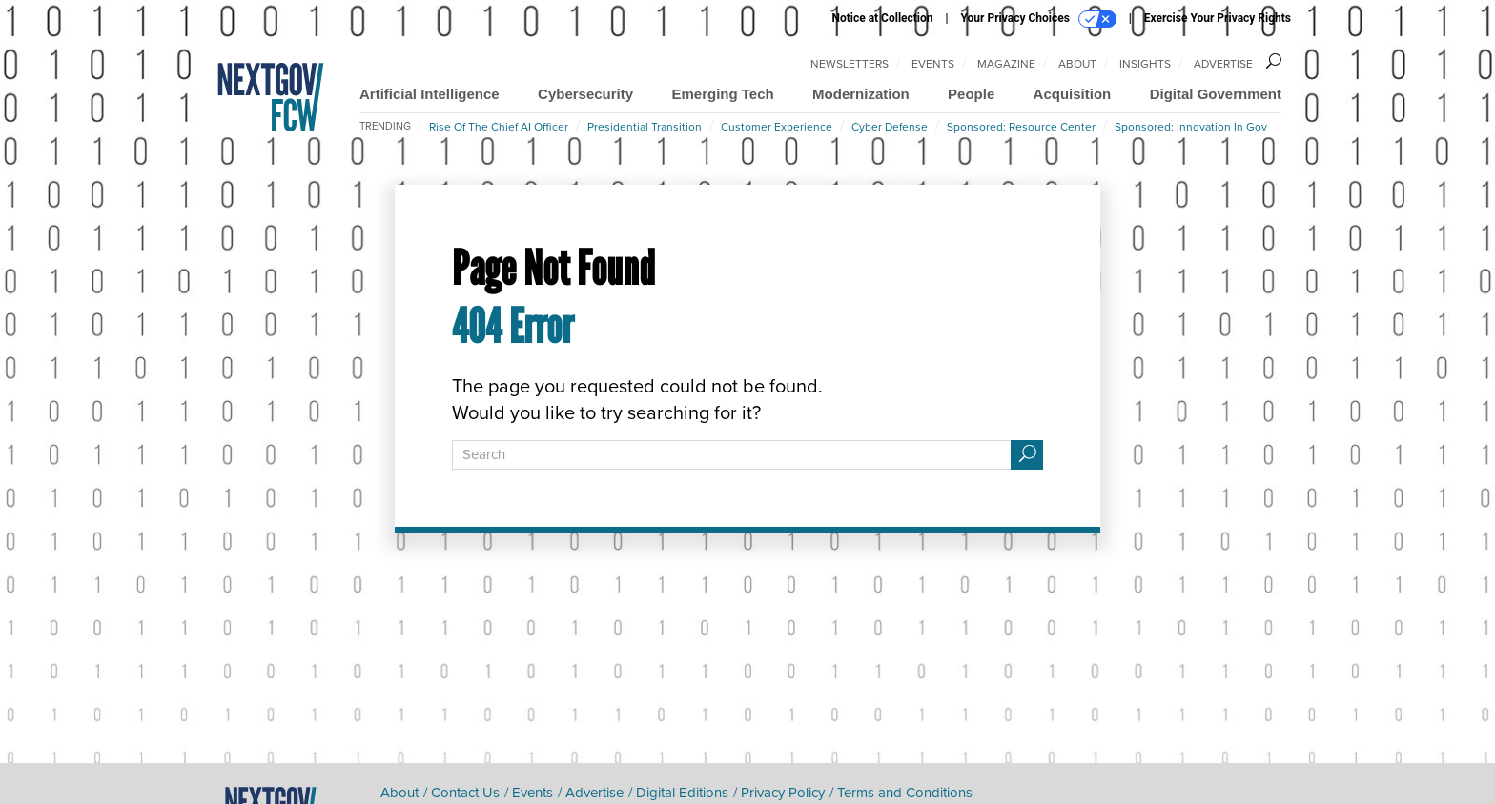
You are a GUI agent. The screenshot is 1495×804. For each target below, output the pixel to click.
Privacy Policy (783, 792)
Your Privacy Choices (1038, 19)
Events (932, 63)
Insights (1145, 63)
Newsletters (849, 63)
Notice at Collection (881, 18)
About (1077, 63)
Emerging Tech (722, 94)
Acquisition (1073, 94)
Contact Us (465, 792)
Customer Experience (776, 126)
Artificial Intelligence (429, 94)
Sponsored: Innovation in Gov (1191, 126)
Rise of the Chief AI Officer (498, 126)
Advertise (1223, 63)
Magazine (1006, 63)
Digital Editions (682, 792)
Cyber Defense (889, 126)
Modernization (861, 94)
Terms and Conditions (905, 792)
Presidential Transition (644, 126)
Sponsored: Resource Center (1021, 126)
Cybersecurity (585, 94)
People (971, 94)
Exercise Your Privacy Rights (1217, 18)
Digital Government (1215, 94)
